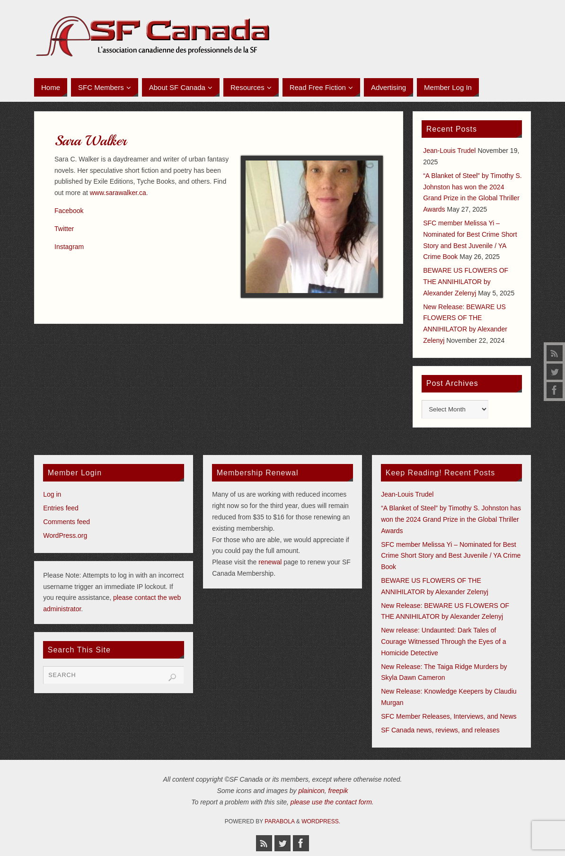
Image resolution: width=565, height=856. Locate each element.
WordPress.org (65, 535)
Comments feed (66, 522)
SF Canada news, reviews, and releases (440, 730)
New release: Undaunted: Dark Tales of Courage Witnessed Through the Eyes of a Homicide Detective (443, 641)
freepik (338, 790)
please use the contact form (331, 802)
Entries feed (61, 508)
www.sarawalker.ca (118, 192)
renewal (270, 562)
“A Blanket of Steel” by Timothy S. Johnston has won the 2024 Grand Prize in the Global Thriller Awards (451, 519)
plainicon (311, 790)
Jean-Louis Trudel (449, 150)
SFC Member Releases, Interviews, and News (448, 716)
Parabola (279, 821)
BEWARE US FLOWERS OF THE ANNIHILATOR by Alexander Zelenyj (465, 282)
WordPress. (320, 821)
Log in (52, 494)
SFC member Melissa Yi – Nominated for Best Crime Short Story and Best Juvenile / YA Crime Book (451, 556)
